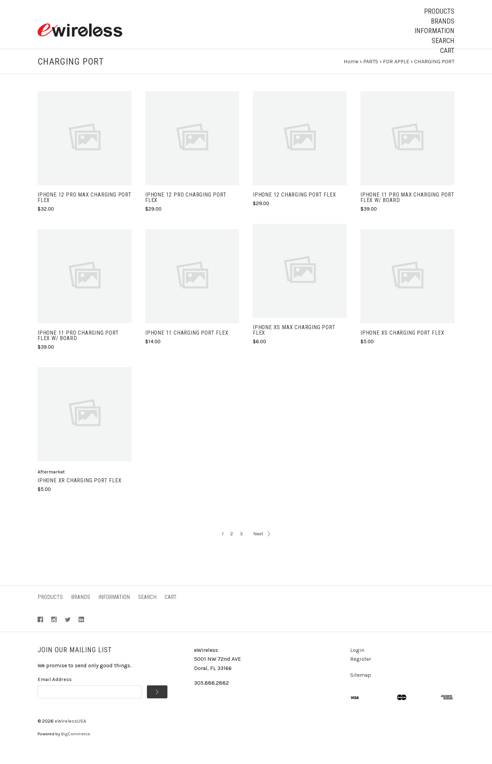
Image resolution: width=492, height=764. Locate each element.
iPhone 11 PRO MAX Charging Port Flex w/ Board (407, 210)
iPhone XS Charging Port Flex (402, 345)
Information (434, 31)
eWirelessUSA (70, 734)
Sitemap (360, 687)
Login (357, 662)
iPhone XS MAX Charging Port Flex (294, 343)
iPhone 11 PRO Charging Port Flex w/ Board (78, 348)
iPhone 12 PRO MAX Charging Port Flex (85, 210)
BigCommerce (75, 746)
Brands (442, 21)
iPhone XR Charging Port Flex (79, 493)
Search (443, 41)
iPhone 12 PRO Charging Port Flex (186, 210)
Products (439, 11)
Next (261, 546)
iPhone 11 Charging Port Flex (186, 345)
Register (360, 671)
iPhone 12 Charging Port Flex (294, 207)
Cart (447, 50)
